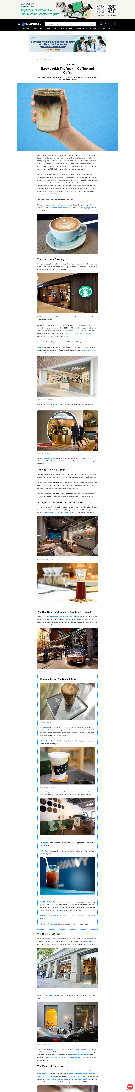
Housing (78, 28)
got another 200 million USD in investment (77, 333)
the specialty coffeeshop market (60, 208)
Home (39, 60)
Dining (50, 60)
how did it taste (67, 336)
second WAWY (57, 910)
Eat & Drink (25, 28)
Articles (45, 60)
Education (92, 28)
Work (85, 28)
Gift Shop (110, 28)
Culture (48, 28)
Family (55, 28)
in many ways (85, 208)
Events (41, 28)
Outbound (101, 28)
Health (62, 28)
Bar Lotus (79, 1049)
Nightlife (34, 28)
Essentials (69, 28)
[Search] (93, 24)
